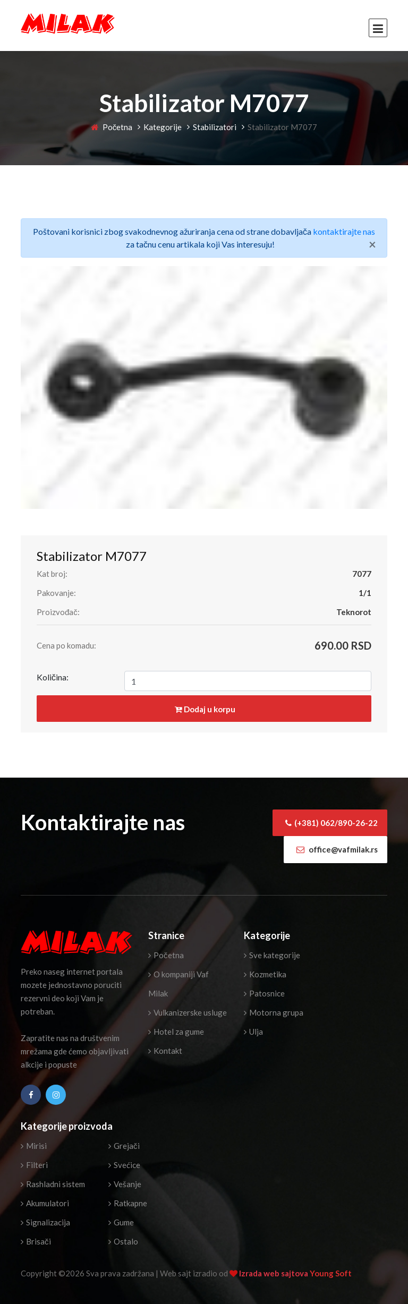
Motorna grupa (273, 1012)
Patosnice (264, 993)
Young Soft (331, 1273)
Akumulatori (45, 1203)
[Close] (372, 244)
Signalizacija (45, 1222)
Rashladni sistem (53, 1184)
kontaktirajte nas (344, 231)
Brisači (36, 1241)
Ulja (253, 1031)
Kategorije (162, 127)
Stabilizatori (214, 127)
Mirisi (34, 1145)
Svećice (124, 1165)
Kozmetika (265, 974)
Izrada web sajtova (274, 1273)
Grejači (124, 1145)
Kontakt (165, 1050)
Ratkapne (127, 1203)
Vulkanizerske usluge (187, 1012)
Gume (121, 1222)
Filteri (34, 1165)
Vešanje (124, 1184)
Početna (112, 127)
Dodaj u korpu (205, 709)
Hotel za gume (176, 1031)
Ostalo (123, 1241)
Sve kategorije (272, 955)
